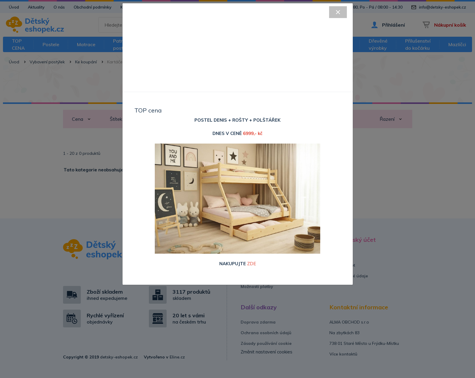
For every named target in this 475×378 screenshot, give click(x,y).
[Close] (338, 12)
